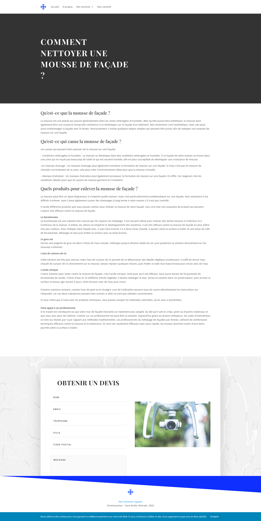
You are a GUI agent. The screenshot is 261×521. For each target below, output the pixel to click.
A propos (68, 6)
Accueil (55, 6)
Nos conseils (104, 6)
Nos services (83, 6)
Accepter (214, 516)
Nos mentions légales (130, 501)
